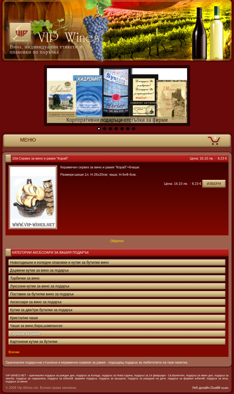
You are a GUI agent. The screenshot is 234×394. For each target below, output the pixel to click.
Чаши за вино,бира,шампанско (36, 326)
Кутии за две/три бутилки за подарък (41, 310)
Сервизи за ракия (25, 334)
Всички (14, 352)
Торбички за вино (25, 278)
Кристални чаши (24, 318)
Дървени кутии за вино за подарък (39, 270)
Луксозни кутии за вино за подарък (39, 286)
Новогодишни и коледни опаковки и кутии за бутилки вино (59, 262)
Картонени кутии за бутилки (33, 341)
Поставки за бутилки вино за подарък (42, 294)
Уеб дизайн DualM (210, 387)
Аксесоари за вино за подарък (36, 302)
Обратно (117, 241)
